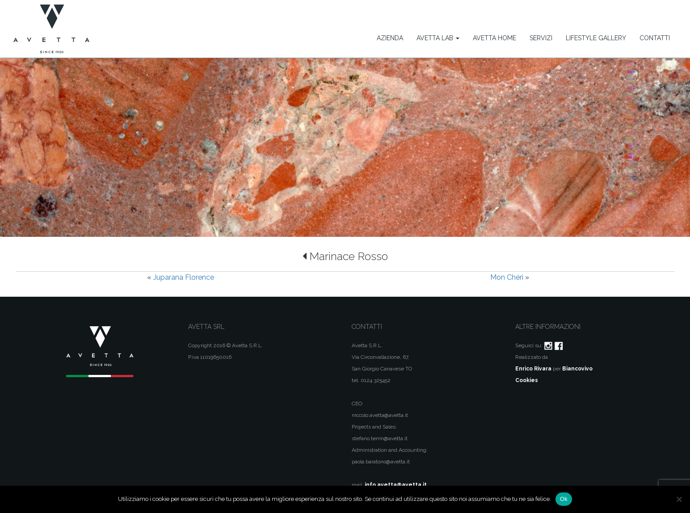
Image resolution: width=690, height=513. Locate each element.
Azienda (390, 38)
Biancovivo (577, 369)
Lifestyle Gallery (596, 38)
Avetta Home (494, 38)
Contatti (655, 38)
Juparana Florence (183, 277)
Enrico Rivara (533, 369)
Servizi (541, 38)
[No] (678, 499)
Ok (564, 499)
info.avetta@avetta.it (396, 485)
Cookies (526, 380)
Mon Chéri (506, 277)
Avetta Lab (438, 38)
